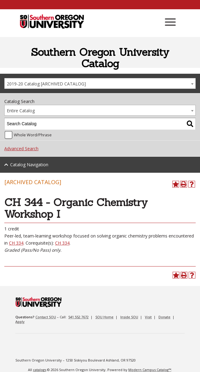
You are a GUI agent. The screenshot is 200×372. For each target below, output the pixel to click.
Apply (20, 321)
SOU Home (104, 317)
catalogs (39, 369)
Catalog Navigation (29, 164)
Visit (148, 317)
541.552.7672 (78, 317)
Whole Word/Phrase (33, 135)
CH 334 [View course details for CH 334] (16, 243)
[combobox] (100, 83)
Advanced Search (21, 148)
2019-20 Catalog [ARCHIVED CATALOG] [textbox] (46, 84)
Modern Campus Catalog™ (149, 369)
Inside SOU (129, 317)
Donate (164, 317)
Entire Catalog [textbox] (21, 111)
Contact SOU (45, 317)
